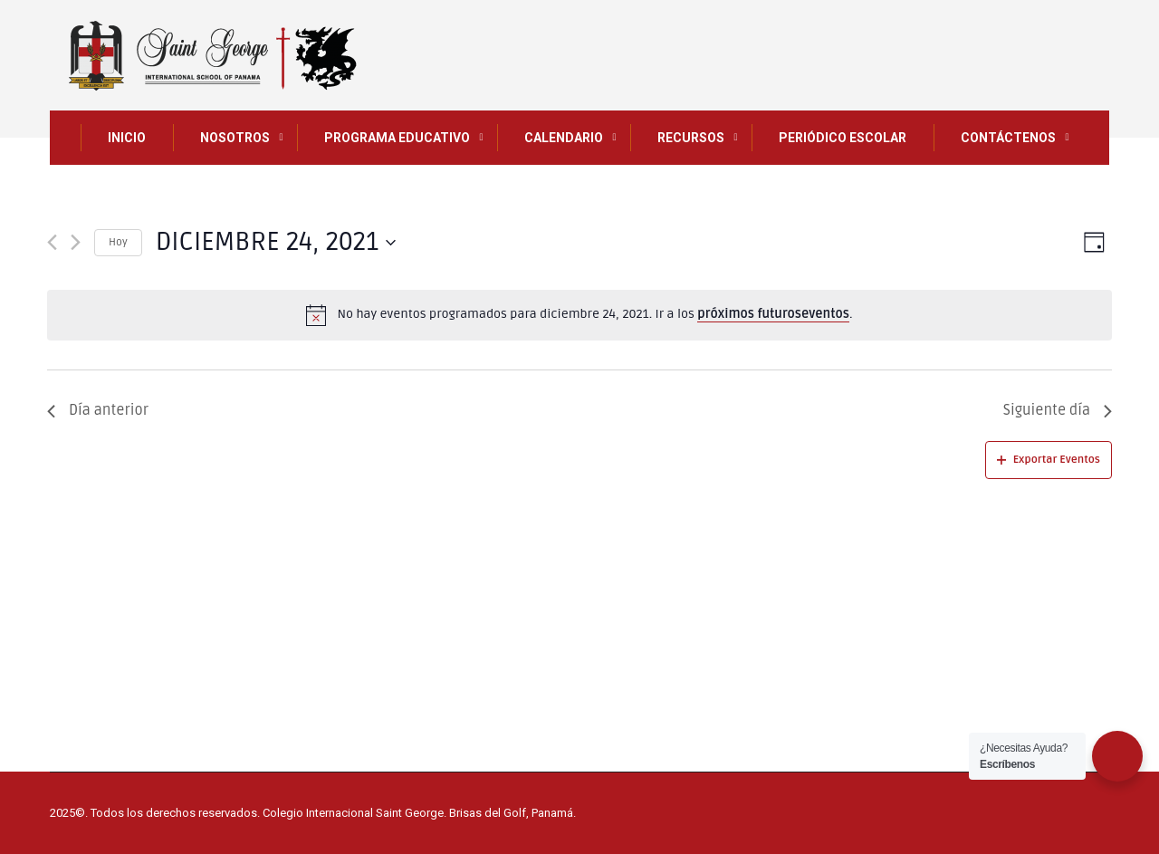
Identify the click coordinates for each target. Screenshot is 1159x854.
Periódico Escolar (842, 137)
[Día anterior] (52, 242)
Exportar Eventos (1048, 459)
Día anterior (97, 410)
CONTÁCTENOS (1008, 137)
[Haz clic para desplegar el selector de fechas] (276, 243)
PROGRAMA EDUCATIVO (397, 137)
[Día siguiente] (76, 242)
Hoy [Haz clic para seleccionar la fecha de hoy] (118, 242)
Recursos (690, 137)
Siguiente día (1057, 410)
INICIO (127, 137)
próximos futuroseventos (773, 313)
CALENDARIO (563, 137)
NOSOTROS (235, 137)
